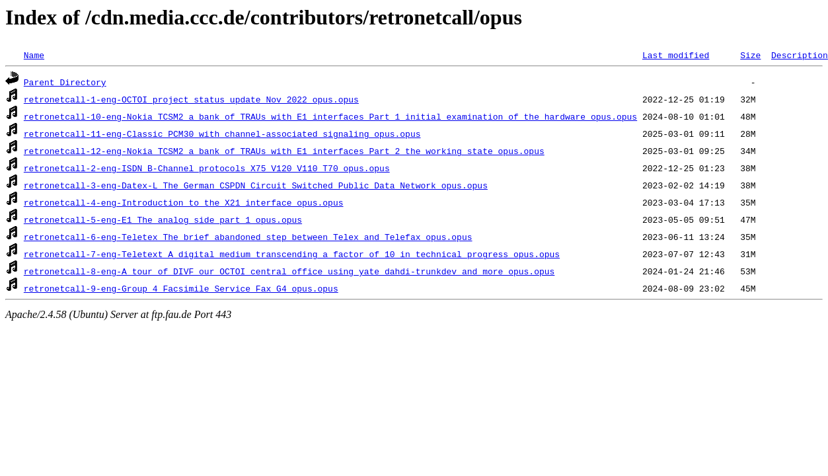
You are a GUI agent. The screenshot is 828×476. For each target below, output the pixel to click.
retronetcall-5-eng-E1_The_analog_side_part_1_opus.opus (163, 219)
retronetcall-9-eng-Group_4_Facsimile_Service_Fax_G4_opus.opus (181, 288)
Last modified (675, 55)
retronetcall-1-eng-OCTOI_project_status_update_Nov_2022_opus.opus (191, 99)
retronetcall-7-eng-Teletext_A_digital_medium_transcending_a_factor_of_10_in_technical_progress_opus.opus (292, 254)
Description (799, 55)
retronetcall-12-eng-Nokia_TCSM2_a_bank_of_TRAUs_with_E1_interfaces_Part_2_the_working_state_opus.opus (284, 151)
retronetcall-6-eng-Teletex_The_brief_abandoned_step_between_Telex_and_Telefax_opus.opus (248, 237)
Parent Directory (65, 82)
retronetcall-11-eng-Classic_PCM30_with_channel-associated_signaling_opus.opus (222, 133)
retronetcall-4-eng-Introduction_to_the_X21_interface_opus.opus (184, 202)
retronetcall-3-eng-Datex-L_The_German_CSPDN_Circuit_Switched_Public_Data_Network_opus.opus (256, 185)
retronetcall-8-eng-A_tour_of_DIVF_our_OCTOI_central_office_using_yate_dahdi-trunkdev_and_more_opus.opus (289, 271)
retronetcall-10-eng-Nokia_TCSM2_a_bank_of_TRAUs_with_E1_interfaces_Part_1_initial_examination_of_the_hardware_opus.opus (330, 116)
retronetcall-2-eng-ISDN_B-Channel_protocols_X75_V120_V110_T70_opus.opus (207, 168)
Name (34, 55)
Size (750, 55)
